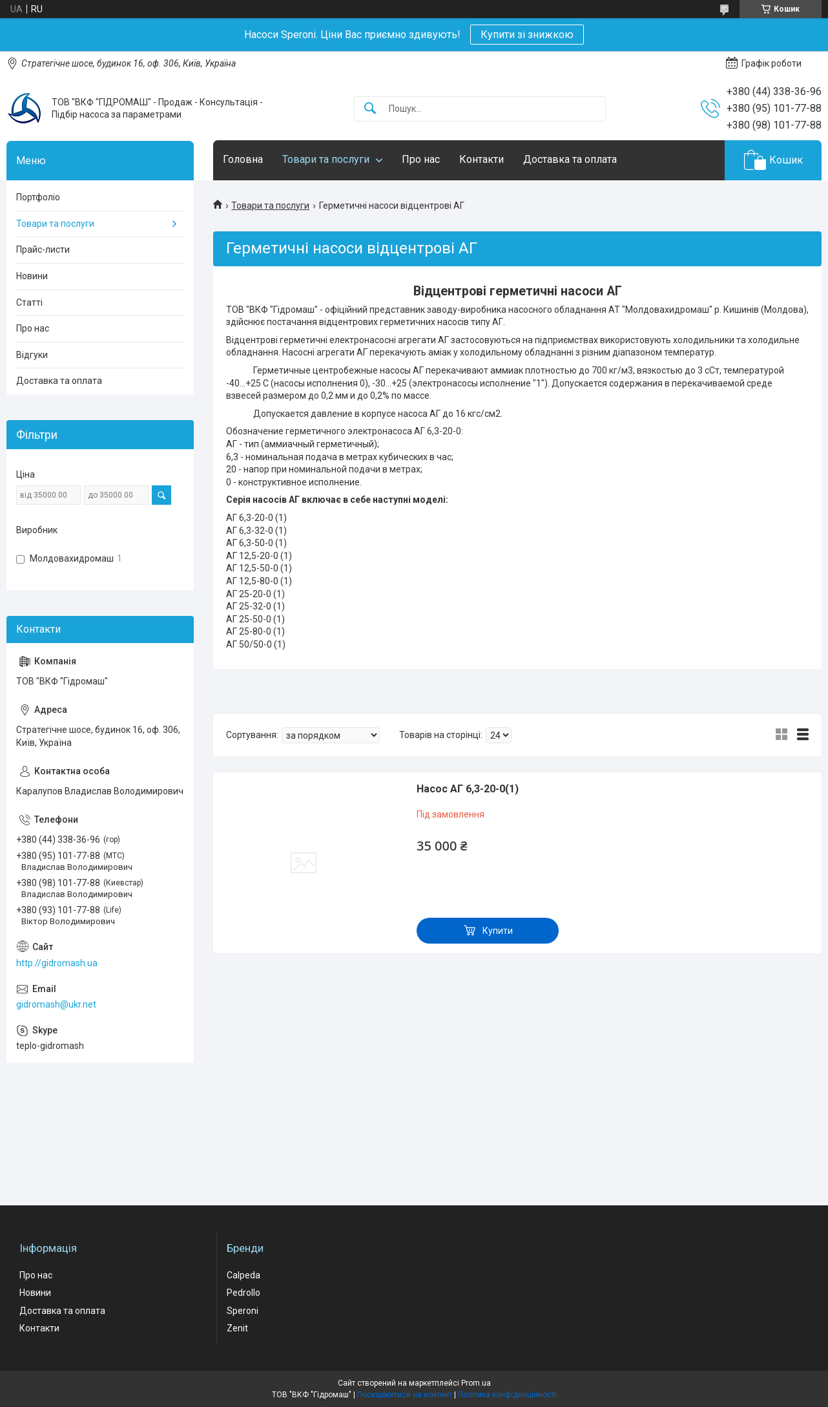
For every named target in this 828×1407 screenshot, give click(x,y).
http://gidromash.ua (57, 963)
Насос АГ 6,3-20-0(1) (468, 789)
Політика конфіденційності (507, 1394)
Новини (32, 276)
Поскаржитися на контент (404, 1394)
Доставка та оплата (570, 159)
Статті (29, 302)
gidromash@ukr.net (56, 1004)
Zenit (237, 1328)
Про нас (421, 159)
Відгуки (32, 355)
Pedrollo (243, 1292)
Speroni (242, 1311)
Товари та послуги (325, 159)
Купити (497, 931)
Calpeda (243, 1275)
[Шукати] (370, 109)
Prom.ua (476, 1383)
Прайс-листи (43, 249)
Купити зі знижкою (527, 34)
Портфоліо (38, 197)
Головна (243, 159)
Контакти (481, 159)
